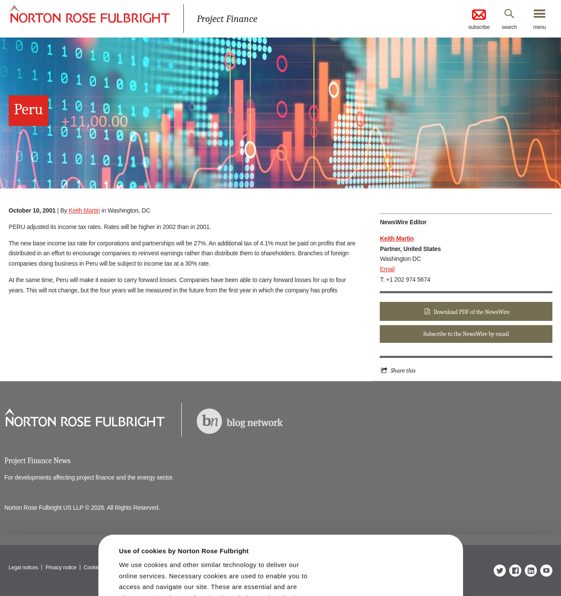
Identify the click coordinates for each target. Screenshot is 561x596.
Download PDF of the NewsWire (472, 312)
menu (539, 27)
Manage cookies (285, 575)
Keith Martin (84, 210)
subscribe (479, 19)
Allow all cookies (169, 572)
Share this (403, 370)
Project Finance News (37, 460)
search (509, 27)
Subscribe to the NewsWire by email (466, 334)
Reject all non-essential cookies (401, 575)
